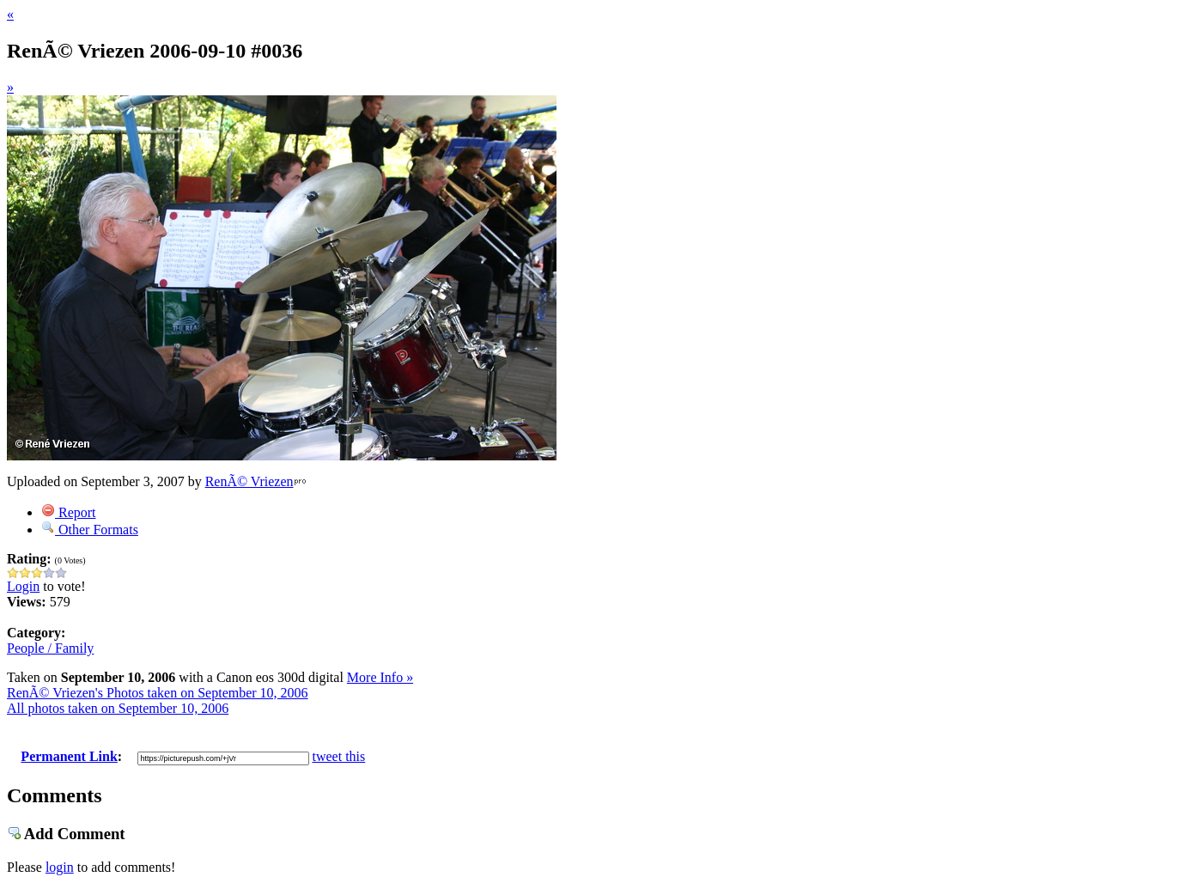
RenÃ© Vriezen (249, 481)
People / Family (50, 648)
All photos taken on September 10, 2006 (117, 708)
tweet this (339, 756)
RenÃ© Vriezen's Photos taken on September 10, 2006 (157, 692)
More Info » (380, 677)
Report (68, 512)
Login (23, 586)
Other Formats (89, 529)
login (60, 867)
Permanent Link (69, 756)
